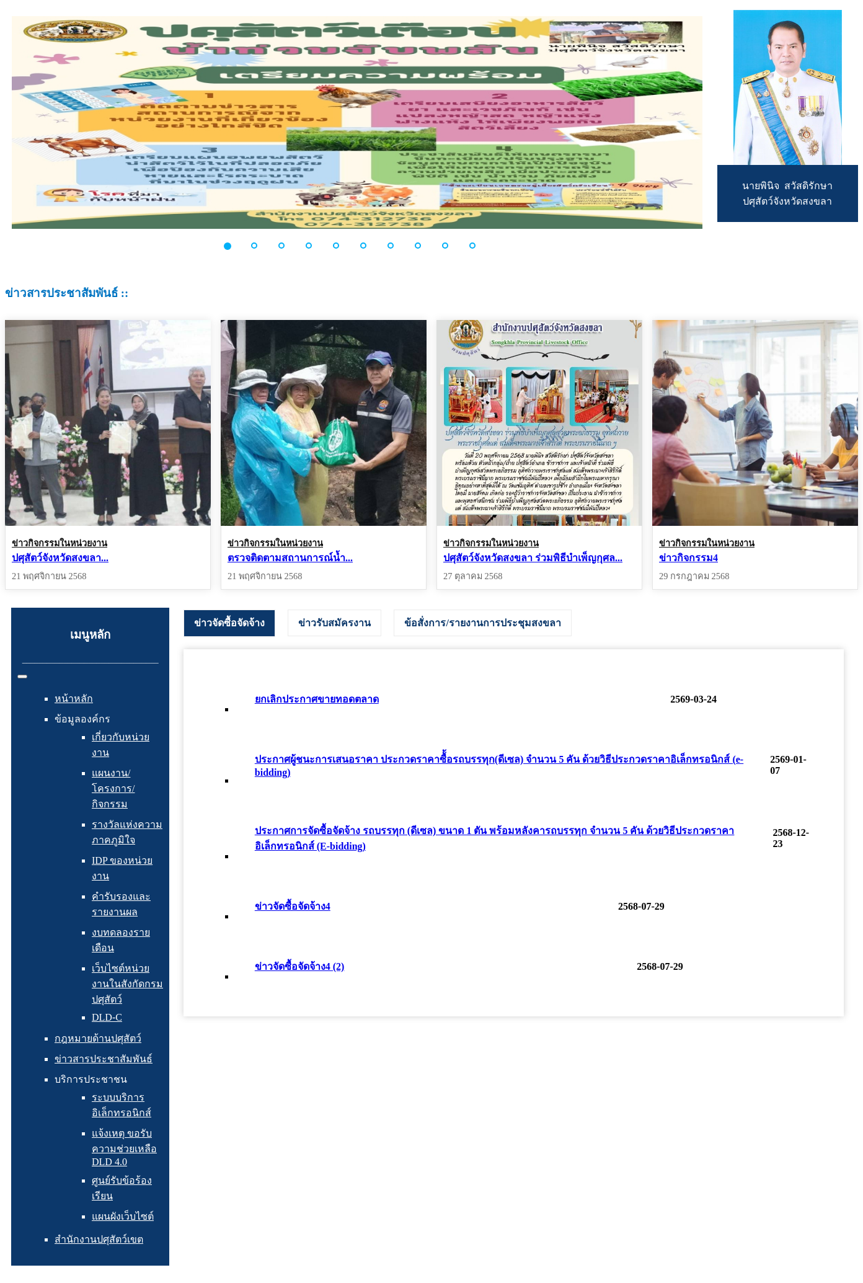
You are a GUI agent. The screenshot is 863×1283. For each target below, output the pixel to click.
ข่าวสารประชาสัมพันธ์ (104, 1059)
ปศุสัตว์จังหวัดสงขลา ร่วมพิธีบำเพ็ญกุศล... (532, 558)
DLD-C (107, 1017)
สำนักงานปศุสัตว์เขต (99, 1239)
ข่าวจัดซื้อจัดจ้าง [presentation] (229, 623)
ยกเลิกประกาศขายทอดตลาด (317, 699)
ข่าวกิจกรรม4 (688, 558)
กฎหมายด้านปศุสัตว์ (98, 1038)
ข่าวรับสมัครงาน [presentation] (334, 623)
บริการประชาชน (91, 1079)
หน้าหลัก (74, 698)
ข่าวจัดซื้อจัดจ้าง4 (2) (300, 966)
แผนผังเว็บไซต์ (123, 1216)
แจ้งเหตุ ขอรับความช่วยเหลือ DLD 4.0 (124, 1147)
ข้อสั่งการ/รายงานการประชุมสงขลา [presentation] (482, 623)
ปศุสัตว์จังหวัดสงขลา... (60, 558)
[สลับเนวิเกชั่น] (22, 676)
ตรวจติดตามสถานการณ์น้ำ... (290, 558)
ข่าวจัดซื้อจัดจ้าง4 (292, 906)
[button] (234, 245)
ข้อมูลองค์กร (82, 719)
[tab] (229, 623)
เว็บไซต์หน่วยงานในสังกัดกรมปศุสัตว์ (127, 984)
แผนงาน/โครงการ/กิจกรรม (113, 788)
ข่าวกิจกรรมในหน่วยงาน (59, 543)
